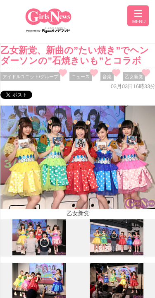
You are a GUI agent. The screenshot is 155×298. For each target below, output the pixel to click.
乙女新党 (134, 76)
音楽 (107, 76)
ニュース (81, 76)
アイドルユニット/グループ (30, 76)
